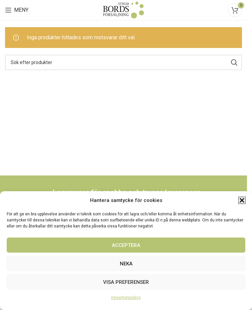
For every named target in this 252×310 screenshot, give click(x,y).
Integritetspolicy (126, 297)
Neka (126, 264)
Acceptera (126, 245)
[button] (242, 200)
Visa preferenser (126, 282)
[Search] (123, 62)
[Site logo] (123, 9)
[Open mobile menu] (17, 10)
